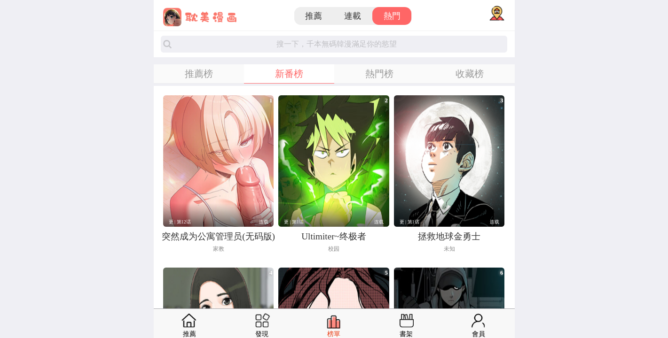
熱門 (392, 16)
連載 (352, 16)
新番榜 (289, 74)
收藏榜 (470, 74)
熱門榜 (379, 74)
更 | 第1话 (294, 221)
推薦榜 (199, 74)
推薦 (313, 16)
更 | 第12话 (180, 221)
